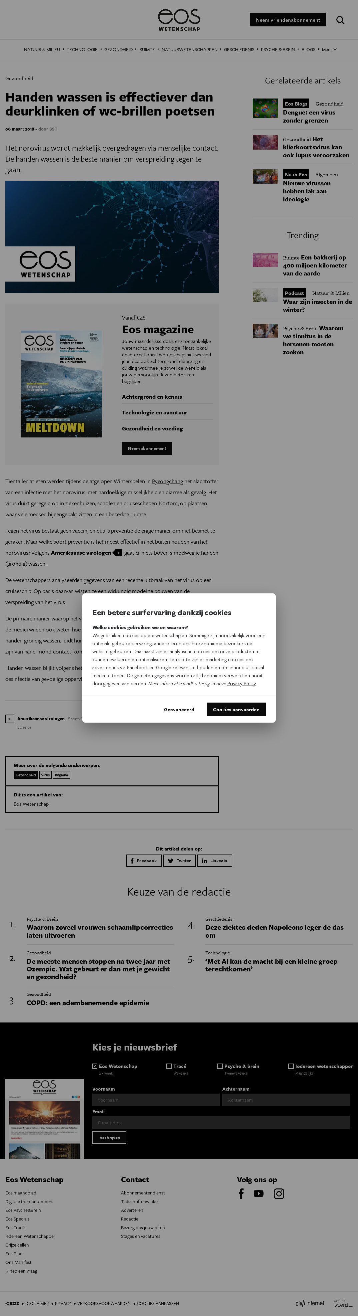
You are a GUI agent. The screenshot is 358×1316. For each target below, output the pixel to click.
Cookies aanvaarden (236, 709)
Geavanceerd (179, 709)
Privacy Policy (241, 683)
